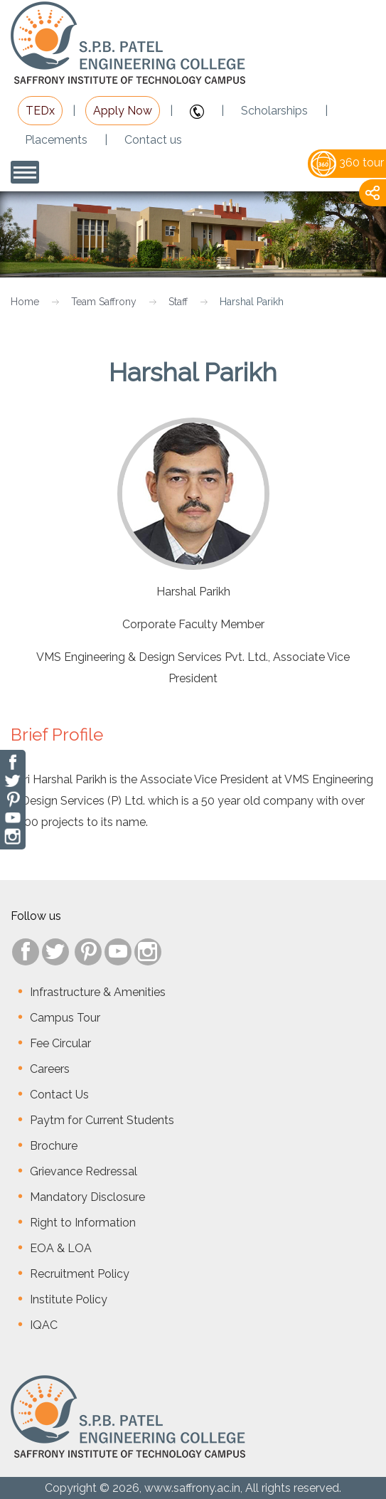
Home (25, 301)
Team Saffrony (103, 301)
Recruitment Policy (79, 1274)
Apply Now (122, 110)
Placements (56, 140)
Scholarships (274, 110)
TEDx (40, 110)
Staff (178, 301)
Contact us (153, 140)
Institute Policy (68, 1299)
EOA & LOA (61, 1248)
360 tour (347, 162)
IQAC (44, 1325)
